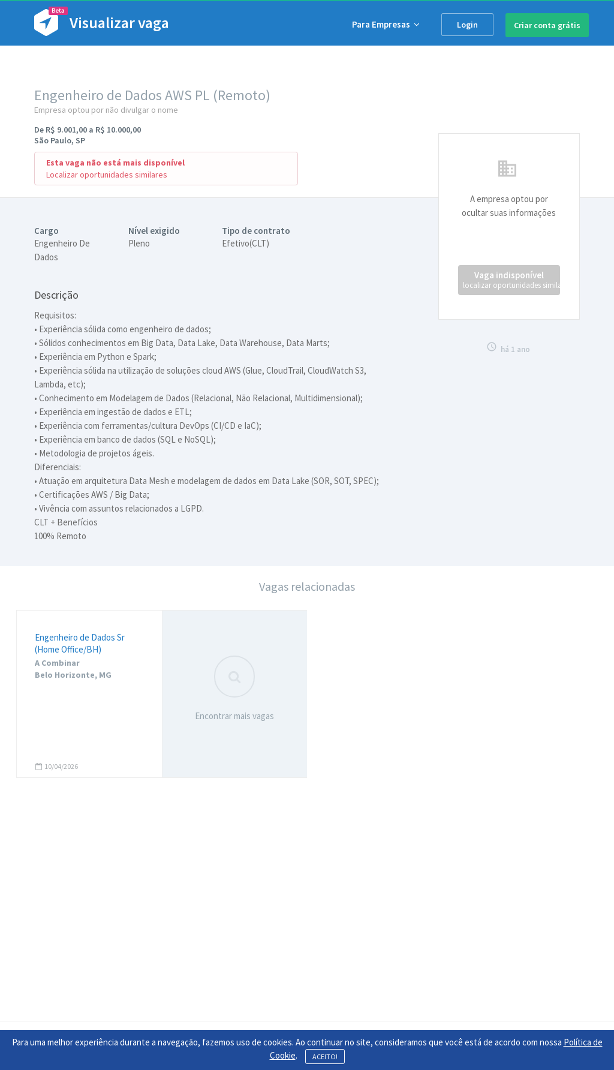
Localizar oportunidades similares (106, 174)
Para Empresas (386, 24)
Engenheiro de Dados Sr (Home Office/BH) (80, 643)
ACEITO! (325, 1056)
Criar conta (547, 25)
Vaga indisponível (511, 279)
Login (467, 24)
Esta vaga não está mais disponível (115, 162)
